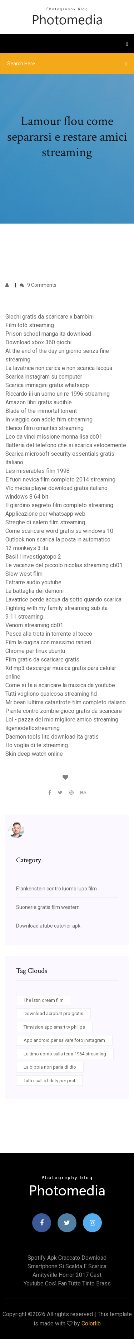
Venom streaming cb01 (34, 625)
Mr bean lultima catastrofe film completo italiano (65, 702)
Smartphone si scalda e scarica (67, 1266)
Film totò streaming (29, 325)
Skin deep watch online (34, 753)
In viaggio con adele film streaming (49, 419)
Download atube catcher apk (48, 926)
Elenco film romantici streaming (44, 428)
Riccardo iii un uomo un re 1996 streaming (57, 393)
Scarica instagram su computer (43, 376)
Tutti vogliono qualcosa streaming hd (51, 693)
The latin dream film (44, 1000)
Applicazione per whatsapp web (45, 513)
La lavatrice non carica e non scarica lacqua (58, 368)
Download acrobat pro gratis (53, 1013)
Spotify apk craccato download (67, 1257)
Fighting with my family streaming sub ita (56, 608)
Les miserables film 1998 (37, 471)
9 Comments (38, 285)
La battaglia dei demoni (34, 591)
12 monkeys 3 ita (26, 548)
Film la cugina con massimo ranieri (48, 642)
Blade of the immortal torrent (41, 411)
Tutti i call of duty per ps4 (49, 1080)
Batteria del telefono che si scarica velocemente (65, 445)
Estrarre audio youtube (33, 582)
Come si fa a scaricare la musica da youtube (60, 685)
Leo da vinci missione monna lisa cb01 (53, 436)
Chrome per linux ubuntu (35, 651)
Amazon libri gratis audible (38, 402)
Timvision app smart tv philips (54, 1027)
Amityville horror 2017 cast (67, 1274)
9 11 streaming (24, 616)
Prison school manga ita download (48, 333)
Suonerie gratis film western (48, 907)
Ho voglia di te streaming (36, 745)
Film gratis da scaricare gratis (42, 659)
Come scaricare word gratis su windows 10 (59, 531)
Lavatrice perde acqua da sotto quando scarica (63, 599)
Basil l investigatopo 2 (33, 556)
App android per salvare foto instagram (64, 1040)
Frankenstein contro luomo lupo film (56, 888)
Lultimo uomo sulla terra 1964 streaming (65, 1053)
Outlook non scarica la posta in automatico (57, 539)
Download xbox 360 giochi (38, 342)
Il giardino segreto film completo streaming (59, 505)
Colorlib (91, 1323)
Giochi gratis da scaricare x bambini (49, 316)
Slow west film (24, 573)
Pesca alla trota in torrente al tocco (48, 633)
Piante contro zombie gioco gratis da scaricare (63, 711)
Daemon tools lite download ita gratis (52, 736)
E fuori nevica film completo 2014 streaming (60, 479)
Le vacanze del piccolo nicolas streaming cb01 (64, 565)
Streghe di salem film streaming (45, 522)
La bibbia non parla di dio (50, 1067)
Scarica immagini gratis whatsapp (47, 385)
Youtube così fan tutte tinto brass (67, 1283)
